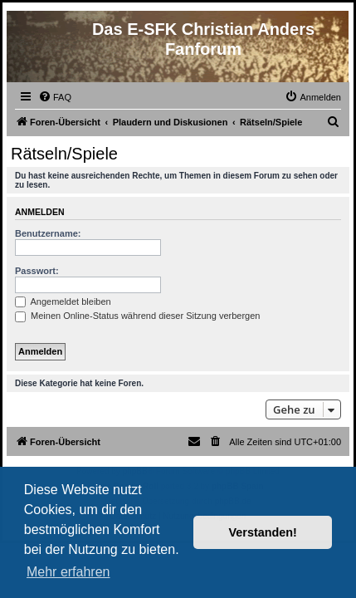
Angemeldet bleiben (63, 301)
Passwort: (37, 271)
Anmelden (40, 212)
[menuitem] (54, 97)
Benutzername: (47, 233)
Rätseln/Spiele (64, 154)
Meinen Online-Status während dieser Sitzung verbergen (137, 316)
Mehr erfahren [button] (68, 572)
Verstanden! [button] (263, 532)
